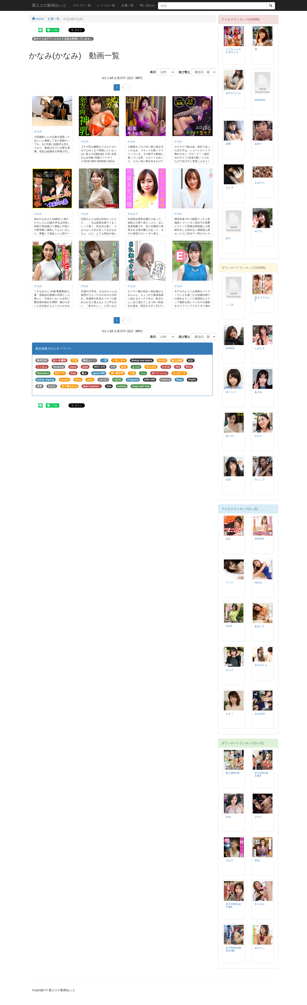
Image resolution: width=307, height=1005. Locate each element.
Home (38, 18)
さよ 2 (229, 187)
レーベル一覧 (106, 5)
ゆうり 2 (231, 392)
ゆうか (258, 231)
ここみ (229, 304)
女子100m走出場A (262, 774)
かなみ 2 (133, 213)
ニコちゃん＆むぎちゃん (233, 51)
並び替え (182, 72)
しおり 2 (259, 348)
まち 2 (229, 669)
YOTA (229, 626)
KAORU (230, 348)
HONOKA (260, 100)
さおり (258, 816)
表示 (151, 72)
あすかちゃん (233, 92)
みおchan (260, 713)
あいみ (229, 435)
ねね (228, 816)
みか (228, 538)
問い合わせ (147, 5)
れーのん (260, 904)
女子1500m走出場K (233, 905)
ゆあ (228, 479)
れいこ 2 (259, 479)
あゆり (258, 143)
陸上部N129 (232, 772)
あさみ (258, 392)
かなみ (38, 131)
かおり (258, 435)
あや (228, 238)
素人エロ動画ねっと (49, 5)
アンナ (229, 582)
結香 (228, 143)
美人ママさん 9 (262, 299)
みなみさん (261, 665)
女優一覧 (127, 5)
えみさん (260, 182)
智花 (257, 860)
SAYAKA (259, 538)
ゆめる (258, 582)
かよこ (229, 713)
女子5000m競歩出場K (233, 949)
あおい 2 (259, 626)
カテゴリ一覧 (82, 5)
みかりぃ (260, 947)
